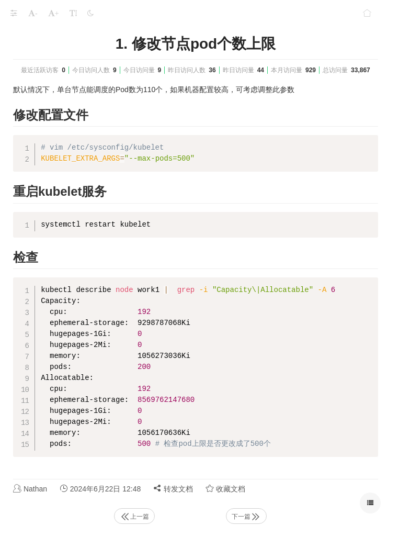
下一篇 (246, 516)
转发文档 (173, 488)
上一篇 (134, 516)
